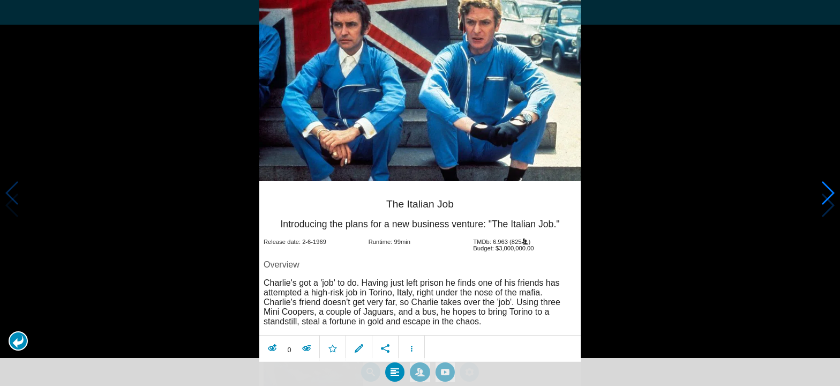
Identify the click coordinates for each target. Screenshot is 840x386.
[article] (420, 271)
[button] (18, 341)
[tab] (394, 369)
